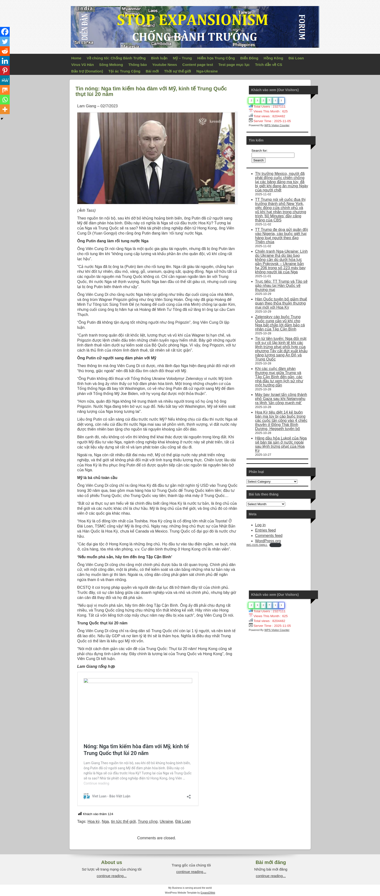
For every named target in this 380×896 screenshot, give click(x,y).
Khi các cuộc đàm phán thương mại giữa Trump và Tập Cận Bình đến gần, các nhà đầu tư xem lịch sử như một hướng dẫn (279, 377)
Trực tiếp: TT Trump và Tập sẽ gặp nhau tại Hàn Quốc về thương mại (281, 285)
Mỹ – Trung (182, 58)
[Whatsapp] (5, 99)
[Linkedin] (5, 61)
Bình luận (159, 58)
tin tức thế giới (123, 821)
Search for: (260, 150)
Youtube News (164, 65)
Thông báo (137, 65)
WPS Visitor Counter (277, 125)
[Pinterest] (5, 70)
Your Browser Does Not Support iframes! (282, 565)
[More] (5, 109)
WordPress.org (268, 541)
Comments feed (269, 536)
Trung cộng (148, 821)
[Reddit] (5, 51)
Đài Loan (296, 58)
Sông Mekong (111, 65)
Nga (105, 821)
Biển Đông (249, 58)
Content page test (197, 65)
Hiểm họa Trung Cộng (216, 58)
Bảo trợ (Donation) (87, 71)
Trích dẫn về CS (268, 65)
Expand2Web (208, 892)
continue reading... (112, 876)
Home (76, 58)
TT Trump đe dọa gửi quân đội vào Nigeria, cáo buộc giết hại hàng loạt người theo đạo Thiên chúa (281, 236)
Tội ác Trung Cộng (124, 71)
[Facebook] (5, 32)
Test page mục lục (234, 65)
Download (275, 544)
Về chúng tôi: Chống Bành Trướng (116, 58)
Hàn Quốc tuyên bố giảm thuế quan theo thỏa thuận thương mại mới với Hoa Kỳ (281, 303)
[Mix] (5, 90)
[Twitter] (5, 41)
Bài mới (152, 71)
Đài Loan (183, 821)
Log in (260, 525)
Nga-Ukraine (207, 71)
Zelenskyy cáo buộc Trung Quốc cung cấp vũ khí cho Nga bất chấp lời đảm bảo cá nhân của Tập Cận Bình (280, 323)
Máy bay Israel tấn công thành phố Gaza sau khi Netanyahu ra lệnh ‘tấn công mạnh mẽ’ (281, 399)
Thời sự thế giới (177, 71)
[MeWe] (5, 80)
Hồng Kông (273, 58)
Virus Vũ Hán (82, 65)
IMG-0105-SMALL (257, 544)
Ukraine (166, 821)
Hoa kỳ (93, 821)
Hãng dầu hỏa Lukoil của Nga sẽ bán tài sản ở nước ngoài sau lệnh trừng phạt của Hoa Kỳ (281, 444)
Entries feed (265, 530)
